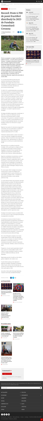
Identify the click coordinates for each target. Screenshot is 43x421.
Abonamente (3, 417)
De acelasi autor (6, 323)
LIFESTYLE (24, 406)
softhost (15, 418)
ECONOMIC (3, 395)
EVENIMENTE (25, 395)
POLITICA (24, 392)
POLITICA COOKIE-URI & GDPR (35, 417)
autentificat (9, 376)
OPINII (2, 409)
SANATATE (24, 398)
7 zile (29, 48)
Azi (26, 48)
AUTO (23, 403)
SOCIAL (3, 401)
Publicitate (10, 417)
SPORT (2, 398)
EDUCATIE (24, 401)
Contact (22, 417)
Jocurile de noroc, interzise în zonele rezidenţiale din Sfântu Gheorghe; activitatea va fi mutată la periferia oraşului (18, 297)
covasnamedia (6, 1)
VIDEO (23, 409)
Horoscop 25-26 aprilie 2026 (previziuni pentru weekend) (6, 292)
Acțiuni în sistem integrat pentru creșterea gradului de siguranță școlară (5, 315)
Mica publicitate (16, 417)
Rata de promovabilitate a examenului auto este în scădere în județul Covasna (18, 335)
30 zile (32, 48)
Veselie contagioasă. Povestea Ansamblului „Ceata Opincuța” (6, 335)
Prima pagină (3, 4)
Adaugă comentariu (7, 373)
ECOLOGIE (3, 406)
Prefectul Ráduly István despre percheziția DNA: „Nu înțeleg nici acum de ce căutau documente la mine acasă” (6, 360)
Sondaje (26, 417)
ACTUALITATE (4, 8)
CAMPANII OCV (4, 403)
